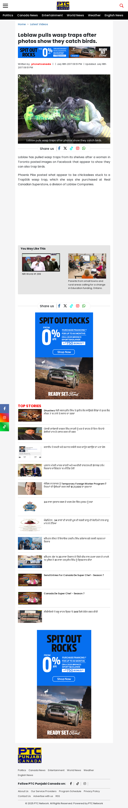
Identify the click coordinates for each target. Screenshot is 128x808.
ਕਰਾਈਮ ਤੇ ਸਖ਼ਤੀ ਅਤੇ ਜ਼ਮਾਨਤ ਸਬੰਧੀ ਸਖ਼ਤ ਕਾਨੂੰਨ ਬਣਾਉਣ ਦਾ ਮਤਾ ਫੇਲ (74, 447)
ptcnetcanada (41, 64)
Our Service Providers (43, 791)
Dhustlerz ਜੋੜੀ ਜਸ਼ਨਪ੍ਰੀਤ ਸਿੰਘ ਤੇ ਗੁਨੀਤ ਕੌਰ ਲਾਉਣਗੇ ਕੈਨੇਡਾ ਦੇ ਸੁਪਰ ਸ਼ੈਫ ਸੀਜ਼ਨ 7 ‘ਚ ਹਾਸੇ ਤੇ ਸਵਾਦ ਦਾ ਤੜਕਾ (77, 412)
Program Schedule (70, 791)
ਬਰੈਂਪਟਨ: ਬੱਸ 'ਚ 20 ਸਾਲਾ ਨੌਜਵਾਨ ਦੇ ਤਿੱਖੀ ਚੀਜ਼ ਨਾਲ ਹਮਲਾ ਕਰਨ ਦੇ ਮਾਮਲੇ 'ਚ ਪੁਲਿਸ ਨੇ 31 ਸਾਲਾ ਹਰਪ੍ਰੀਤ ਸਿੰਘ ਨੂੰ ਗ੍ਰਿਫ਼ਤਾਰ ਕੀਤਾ (76, 558)
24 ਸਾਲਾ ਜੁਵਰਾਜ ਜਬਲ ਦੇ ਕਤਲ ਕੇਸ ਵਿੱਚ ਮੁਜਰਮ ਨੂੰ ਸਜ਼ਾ (68, 502)
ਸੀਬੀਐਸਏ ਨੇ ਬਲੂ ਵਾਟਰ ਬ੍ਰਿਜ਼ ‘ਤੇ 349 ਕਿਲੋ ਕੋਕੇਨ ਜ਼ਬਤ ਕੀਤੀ (71, 611)
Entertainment (52, 15)
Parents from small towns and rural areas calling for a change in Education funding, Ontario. (86, 284)
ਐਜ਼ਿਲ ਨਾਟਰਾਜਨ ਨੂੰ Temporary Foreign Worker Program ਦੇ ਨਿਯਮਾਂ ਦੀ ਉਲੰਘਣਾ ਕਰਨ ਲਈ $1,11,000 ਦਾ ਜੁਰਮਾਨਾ (75, 485)
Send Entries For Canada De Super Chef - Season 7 (74, 575)
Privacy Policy (92, 791)
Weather (94, 15)
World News (75, 15)
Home (22, 24)
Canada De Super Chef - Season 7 (64, 593)
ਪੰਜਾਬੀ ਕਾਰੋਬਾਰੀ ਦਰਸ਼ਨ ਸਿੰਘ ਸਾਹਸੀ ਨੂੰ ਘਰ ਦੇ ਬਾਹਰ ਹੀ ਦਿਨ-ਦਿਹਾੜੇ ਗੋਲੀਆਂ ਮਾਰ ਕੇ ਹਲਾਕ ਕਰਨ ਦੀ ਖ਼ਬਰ (74, 430)
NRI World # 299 (31, 274)
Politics (8, 15)
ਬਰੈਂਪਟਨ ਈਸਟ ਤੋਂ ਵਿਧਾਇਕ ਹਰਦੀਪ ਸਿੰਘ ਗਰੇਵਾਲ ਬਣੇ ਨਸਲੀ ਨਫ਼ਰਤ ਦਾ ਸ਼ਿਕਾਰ (75, 540)
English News (114, 15)
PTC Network (95, 803)
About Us (23, 791)
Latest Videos (39, 24)
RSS (58, 795)
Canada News (27, 15)
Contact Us (24, 795)
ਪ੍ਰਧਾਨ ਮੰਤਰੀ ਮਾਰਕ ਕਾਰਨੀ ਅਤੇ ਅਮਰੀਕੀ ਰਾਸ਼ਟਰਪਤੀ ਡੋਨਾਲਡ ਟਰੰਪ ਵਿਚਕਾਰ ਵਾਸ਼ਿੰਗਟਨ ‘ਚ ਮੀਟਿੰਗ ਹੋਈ (74, 467)
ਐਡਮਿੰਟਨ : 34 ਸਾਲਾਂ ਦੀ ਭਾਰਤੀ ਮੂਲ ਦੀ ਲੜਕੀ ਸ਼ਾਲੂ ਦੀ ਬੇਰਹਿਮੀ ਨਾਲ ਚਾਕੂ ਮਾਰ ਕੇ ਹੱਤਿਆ (76, 522)
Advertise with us (43, 795)
